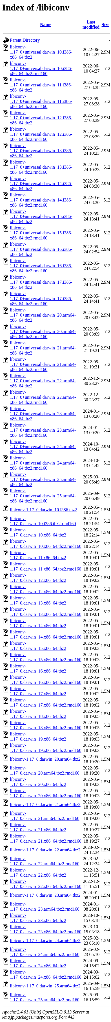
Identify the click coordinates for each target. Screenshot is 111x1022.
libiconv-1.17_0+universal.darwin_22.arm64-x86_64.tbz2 (43, 380)
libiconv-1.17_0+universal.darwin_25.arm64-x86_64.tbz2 (43, 479)
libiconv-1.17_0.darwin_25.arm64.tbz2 (45, 985)
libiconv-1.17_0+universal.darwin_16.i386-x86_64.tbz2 (41, 249)
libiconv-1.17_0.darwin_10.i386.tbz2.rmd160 (43, 521)
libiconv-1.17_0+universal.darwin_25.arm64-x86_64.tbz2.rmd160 (43, 495)
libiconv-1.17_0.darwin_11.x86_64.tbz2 (38, 555)
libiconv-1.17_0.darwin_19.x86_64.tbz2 (38, 736)
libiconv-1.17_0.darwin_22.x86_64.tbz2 (38, 872)
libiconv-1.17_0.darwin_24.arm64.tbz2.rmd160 (44, 952)
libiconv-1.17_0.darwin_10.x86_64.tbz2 (38, 532)
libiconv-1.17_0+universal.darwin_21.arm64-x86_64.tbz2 (43, 347)
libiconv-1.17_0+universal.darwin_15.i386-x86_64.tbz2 (41, 216)
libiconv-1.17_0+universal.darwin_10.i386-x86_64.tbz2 (41, 52)
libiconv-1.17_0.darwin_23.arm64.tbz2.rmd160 (44, 906)
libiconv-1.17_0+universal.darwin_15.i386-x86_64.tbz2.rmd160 (41, 232)
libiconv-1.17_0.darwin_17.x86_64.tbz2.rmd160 (45, 702)
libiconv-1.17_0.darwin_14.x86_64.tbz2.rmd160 (45, 634)
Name (45, 24)
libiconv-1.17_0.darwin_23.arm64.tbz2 (45, 895)
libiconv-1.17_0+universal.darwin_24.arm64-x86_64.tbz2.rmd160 (43, 462)
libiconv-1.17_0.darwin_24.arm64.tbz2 (45, 940)
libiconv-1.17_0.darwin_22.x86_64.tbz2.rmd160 (45, 884)
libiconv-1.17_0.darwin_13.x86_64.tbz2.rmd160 (45, 612)
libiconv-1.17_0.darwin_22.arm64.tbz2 (45, 849)
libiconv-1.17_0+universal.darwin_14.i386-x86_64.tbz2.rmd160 (41, 199)
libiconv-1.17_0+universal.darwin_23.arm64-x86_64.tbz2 (43, 413)
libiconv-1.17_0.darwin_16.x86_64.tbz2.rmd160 (45, 680)
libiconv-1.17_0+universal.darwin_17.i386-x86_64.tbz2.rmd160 (41, 298)
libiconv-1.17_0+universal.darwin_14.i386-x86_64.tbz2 (41, 183)
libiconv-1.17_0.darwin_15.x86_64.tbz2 (38, 646)
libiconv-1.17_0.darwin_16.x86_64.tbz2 (38, 668)
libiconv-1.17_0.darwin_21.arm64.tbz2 (45, 804)
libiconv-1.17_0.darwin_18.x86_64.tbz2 (38, 714)
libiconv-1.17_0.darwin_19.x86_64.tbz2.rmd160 (45, 748)
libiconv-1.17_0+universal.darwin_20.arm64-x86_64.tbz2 (43, 315)
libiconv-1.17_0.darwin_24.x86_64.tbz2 (38, 963)
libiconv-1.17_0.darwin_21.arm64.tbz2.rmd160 (44, 816)
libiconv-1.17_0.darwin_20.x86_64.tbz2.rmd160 (45, 793)
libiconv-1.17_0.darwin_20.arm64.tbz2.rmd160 (44, 770)
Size (106, 24)
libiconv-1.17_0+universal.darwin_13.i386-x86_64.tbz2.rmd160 (41, 167)
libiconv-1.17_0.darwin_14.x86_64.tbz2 (38, 623)
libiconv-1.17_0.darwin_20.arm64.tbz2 (45, 759)
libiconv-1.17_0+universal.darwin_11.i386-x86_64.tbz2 (41, 84)
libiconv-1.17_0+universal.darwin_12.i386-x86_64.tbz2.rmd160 (41, 134)
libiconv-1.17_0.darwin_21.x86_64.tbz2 (38, 827)
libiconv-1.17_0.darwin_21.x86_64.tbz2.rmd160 (45, 838)
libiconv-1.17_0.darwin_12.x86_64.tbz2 (38, 578)
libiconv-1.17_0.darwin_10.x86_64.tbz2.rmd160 (45, 544)
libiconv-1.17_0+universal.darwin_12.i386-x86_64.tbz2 (41, 117)
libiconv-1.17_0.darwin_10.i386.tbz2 (43, 509)
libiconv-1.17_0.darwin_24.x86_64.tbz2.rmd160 (45, 974)
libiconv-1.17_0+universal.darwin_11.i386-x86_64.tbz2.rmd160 (41, 101)
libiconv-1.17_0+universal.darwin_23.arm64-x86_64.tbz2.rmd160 (43, 430)
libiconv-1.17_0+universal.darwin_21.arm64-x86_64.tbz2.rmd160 (43, 364)
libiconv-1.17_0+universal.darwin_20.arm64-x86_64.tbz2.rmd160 (43, 331)
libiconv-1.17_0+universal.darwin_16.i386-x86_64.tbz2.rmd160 (41, 265)
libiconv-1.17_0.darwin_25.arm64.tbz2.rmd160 (44, 997)
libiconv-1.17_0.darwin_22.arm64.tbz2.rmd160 (44, 861)
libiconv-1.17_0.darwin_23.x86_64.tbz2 (38, 918)
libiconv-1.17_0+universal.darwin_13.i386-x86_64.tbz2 (41, 150)
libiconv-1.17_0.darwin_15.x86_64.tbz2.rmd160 (45, 657)
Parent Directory (25, 40)
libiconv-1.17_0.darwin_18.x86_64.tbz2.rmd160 (45, 725)
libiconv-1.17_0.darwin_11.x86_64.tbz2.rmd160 (45, 566)
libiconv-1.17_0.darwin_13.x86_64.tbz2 (38, 600)
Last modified (91, 24)
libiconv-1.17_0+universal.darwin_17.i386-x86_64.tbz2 (41, 282)
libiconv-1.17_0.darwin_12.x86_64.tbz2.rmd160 (45, 589)
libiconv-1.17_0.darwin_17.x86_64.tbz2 (38, 691)
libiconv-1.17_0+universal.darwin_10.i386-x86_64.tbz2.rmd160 (41, 68)
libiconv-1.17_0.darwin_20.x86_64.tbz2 (38, 782)
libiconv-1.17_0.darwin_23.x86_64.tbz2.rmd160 (45, 929)
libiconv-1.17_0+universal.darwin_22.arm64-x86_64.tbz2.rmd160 (43, 397)
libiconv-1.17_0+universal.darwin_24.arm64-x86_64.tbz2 (43, 446)
